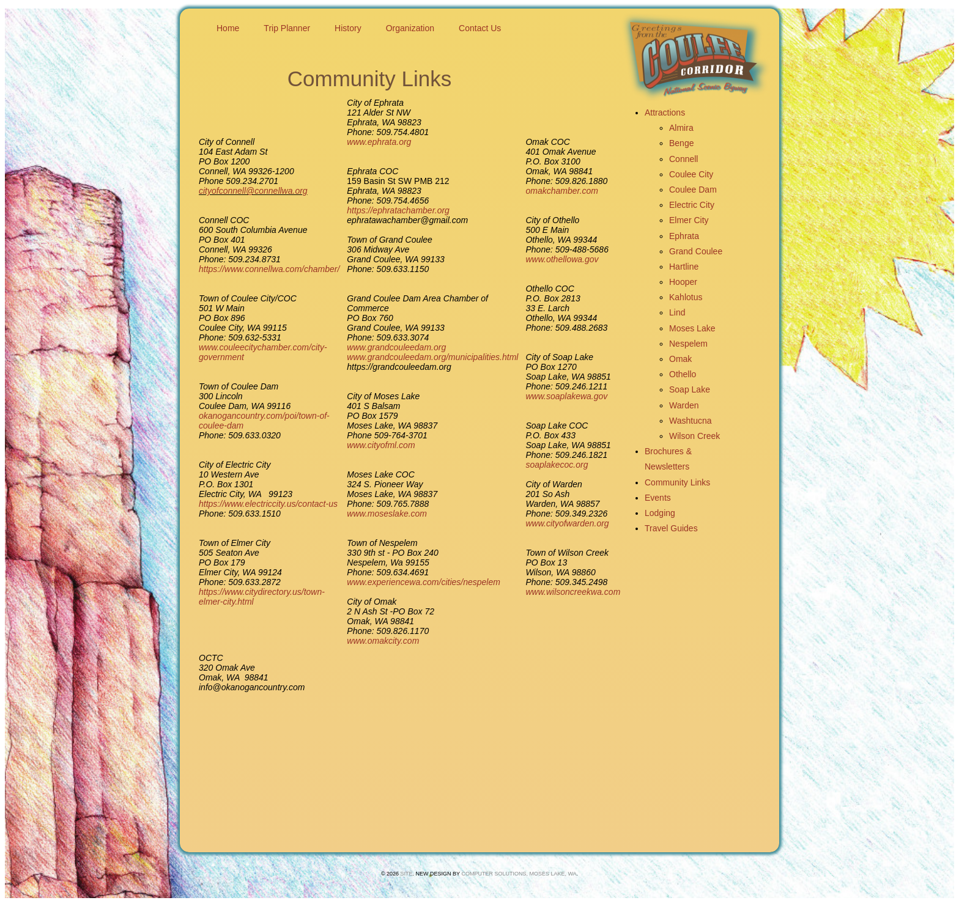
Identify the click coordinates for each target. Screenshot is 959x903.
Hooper (683, 282)
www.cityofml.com (381, 445)
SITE (407, 874)
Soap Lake (689, 389)
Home (228, 28)
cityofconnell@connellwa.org (253, 191)
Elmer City (689, 220)
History (348, 28)
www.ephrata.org (379, 142)
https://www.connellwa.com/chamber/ (269, 269)
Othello (682, 374)
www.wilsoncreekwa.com (572, 592)
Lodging (660, 513)
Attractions (665, 112)
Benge (681, 143)
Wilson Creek (694, 436)
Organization (410, 28)
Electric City (691, 205)
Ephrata (684, 236)
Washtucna (690, 421)
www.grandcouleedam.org (396, 347)
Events (658, 498)
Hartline (683, 266)
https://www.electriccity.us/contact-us (268, 504)
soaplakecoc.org (556, 465)
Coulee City (691, 174)
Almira (681, 128)
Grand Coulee (695, 251)
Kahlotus (685, 297)
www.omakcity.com (383, 641)
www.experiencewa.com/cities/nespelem (423, 582)
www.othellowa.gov (561, 259)
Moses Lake (692, 328)
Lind (677, 312)
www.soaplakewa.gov (566, 396)
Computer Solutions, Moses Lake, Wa (518, 874)
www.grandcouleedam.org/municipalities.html (432, 357)
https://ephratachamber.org (398, 210)
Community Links (677, 482)
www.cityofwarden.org (567, 523)
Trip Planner (287, 28)
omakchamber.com (561, 191)
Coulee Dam (693, 189)
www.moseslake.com (387, 513)
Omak (680, 359)
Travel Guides (671, 528)
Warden (684, 405)
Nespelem (688, 343)
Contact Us (480, 28)
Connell (683, 159)
